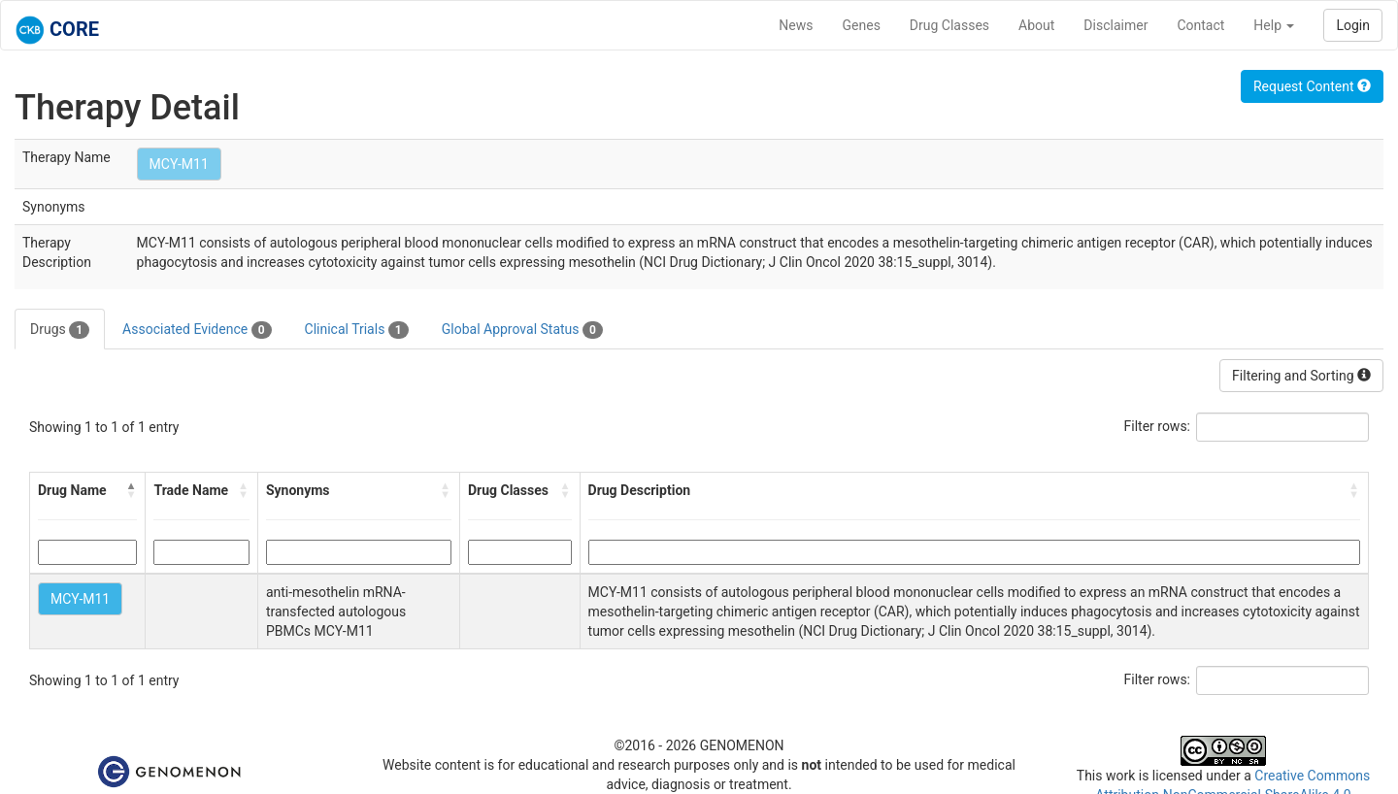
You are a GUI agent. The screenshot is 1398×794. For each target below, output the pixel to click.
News (796, 25)
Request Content (1312, 86)
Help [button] (1273, 25)
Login (1353, 25)
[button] (131, 490)
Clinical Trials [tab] (357, 330)
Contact (1200, 25)
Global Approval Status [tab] (522, 330)
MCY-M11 (179, 164)
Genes (862, 25)
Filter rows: (1157, 426)
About (1036, 25)
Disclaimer (1115, 25)
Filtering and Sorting (1301, 375)
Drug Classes (949, 25)
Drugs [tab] (59, 330)
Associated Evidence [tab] (196, 330)
